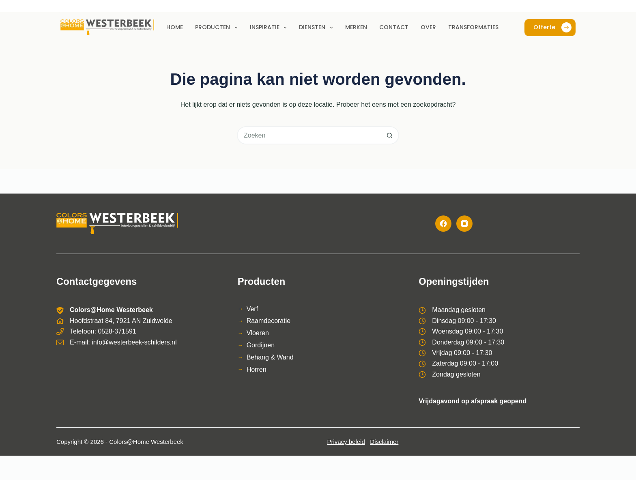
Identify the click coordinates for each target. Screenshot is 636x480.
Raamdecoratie (269, 320)
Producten (218, 27)
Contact (393, 27)
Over (428, 27)
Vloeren (258, 332)
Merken (356, 27)
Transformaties (473, 27)
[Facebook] (443, 223)
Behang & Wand (270, 357)
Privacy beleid (346, 441)
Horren (256, 369)
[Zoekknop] (390, 135)
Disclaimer (384, 441)
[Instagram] (464, 223)
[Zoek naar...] (309, 135)
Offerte (552, 27)
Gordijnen (261, 345)
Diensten (317, 27)
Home (174, 27)
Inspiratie (270, 27)
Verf (252, 309)
